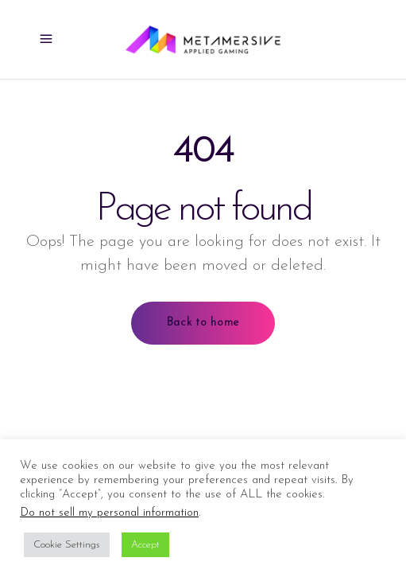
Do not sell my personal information (109, 513)
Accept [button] (145, 545)
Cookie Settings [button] (66, 545)
